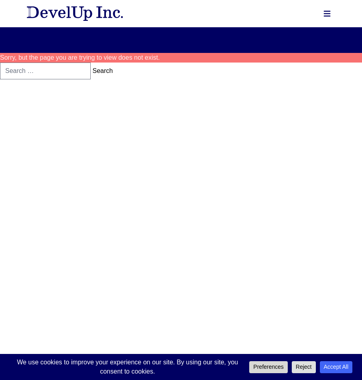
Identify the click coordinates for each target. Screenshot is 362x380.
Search (102, 70)
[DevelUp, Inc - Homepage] (75, 13)
